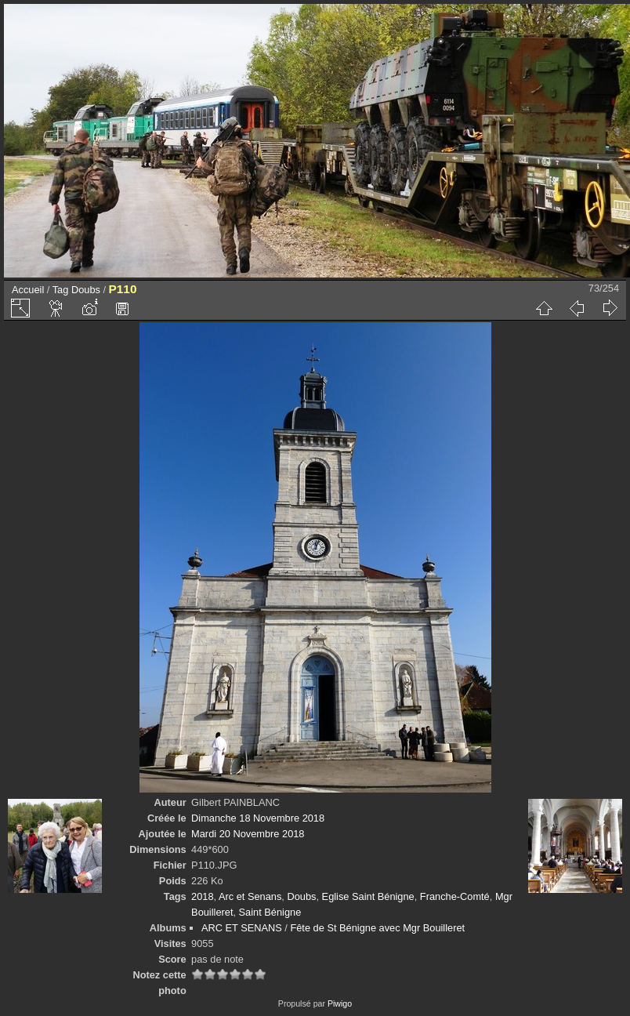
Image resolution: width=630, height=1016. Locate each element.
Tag (60, 290)
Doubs (85, 290)
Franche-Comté (455, 896)
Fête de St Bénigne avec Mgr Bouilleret (377, 928)
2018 (202, 896)
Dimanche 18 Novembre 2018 (257, 818)
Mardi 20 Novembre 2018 (247, 834)
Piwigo (340, 1003)
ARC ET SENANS (241, 928)
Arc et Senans (250, 896)
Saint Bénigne (270, 912)
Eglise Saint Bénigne (368, 896)
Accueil (28, 290)
